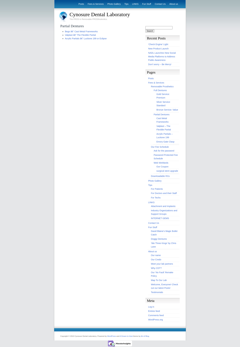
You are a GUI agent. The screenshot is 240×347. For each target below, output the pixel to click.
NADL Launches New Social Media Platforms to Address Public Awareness (162, 56)
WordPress (111, 336)
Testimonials (157, 292)
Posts (81, 4)
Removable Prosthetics (162, 86)
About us (173, 4)
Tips (126, 4)
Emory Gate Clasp (165, 141)
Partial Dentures (161, 114)
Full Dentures (160, 90)
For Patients (157, 189)
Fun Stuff (146, 4)
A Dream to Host (126, 336)
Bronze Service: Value (167, 110)
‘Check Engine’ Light (158, 44)
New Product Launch (158, 48)
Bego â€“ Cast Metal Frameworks (81, 31)
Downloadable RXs (160, 176)
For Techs (156, 197)
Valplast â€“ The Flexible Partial (80, 35)
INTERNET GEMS (160, 218)
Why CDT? (156, 268)
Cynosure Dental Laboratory (99, 14)
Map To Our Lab (159, 280)
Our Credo (156, 259)
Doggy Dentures (159, 239)
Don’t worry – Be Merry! (159, 64)
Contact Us (160, 4)
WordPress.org (155, 319)
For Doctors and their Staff (164, 193)
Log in (151, 307)
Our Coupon (162, 166)
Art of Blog (145, 336)
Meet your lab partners (162, 264)
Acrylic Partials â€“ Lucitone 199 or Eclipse (86, 38)
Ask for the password (164, 151)
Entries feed (154, 311)
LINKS (135, 4)
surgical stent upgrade (167, 171)
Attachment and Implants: (163, 206)
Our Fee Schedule (160, 147)
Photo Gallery (114, 4)
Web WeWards (161, 163)
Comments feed (156, 315)
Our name (156, 255)
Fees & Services (96, 4)
